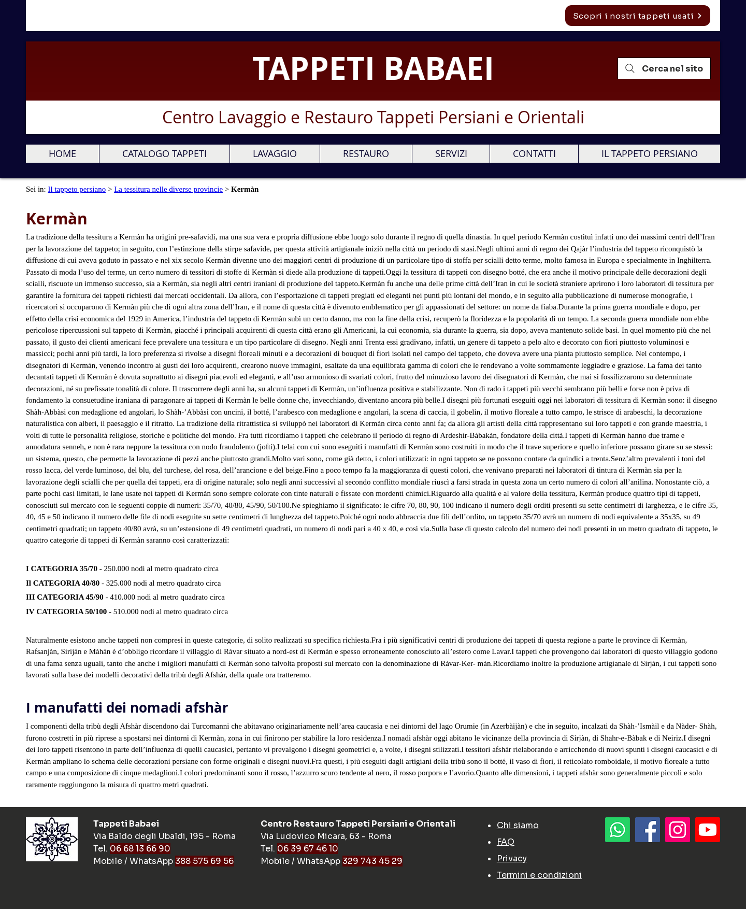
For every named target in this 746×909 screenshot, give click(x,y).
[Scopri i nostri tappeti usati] (637, 15)
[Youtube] (707, 829)
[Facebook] (647, 829)
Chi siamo (518, 825)
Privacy (512, 858)
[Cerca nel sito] (664, 68)
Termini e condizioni (539, 875)
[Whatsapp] (617, 829)
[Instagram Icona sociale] (677, 829)
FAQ (505, 841)
